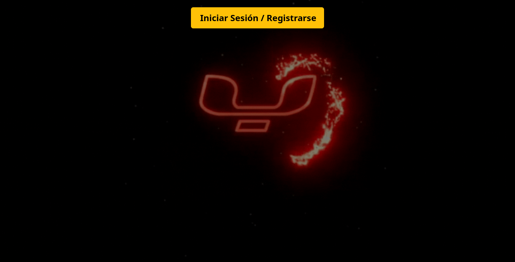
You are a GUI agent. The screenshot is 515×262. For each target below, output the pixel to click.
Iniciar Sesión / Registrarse (258, 18)
